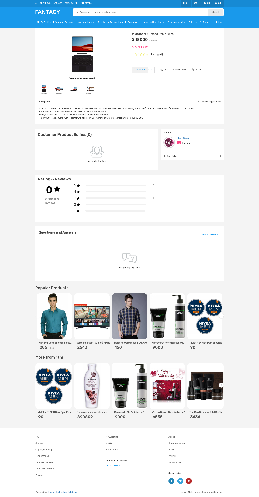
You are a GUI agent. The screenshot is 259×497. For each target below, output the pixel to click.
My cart (110, 443)
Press (171, 449)
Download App (72, 3)
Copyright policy (43, 449)
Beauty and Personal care (110, 22)
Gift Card (57, 3)
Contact (39, 443)
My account (112, 437)
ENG (186, 3)
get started (113, 466)
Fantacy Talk (174, 462)
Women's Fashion (64, 22)
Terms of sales (43, 456)
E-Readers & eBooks (199, 22)
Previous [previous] (38, 317)
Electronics (133, 22)
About (171, 437)
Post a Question (210, 234)
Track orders (112, 449)
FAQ (37, 437)
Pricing (172, 456)
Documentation (176, 443)
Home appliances (85, 22)
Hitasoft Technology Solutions (62, 492)
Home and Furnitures (153, 22)
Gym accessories (176, 22)
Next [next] (222, 317)
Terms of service (44, 462)
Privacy (39, 475)
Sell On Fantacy (43, 3)
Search (215, 12)
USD (197, 3)
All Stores (86, 3)
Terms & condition (44, 468)
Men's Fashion (44, 22)
